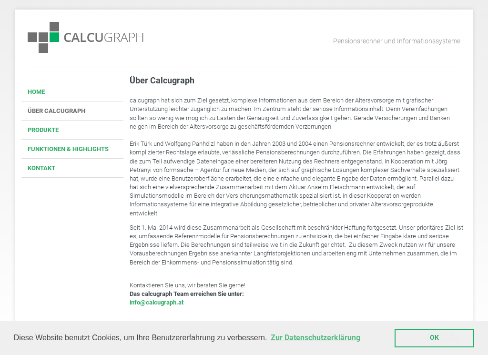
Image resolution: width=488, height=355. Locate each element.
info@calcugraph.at (156, 302)
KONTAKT (41, 168)
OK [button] (434, 338)
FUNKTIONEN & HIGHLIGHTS (68, 149)
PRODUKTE (43, 130)
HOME (36, 92)
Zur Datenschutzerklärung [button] (315, 337)
